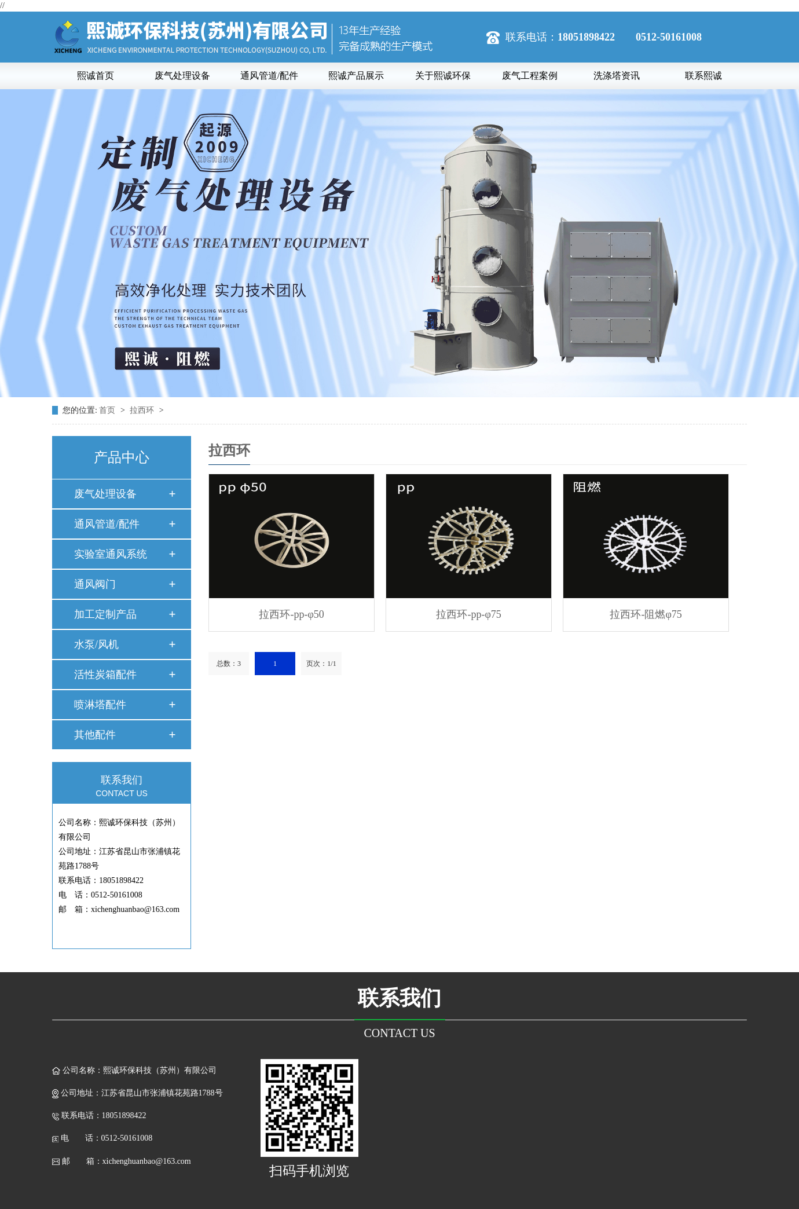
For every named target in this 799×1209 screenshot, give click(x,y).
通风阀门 (95, 584)
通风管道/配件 (269, 75)
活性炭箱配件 (105, 674)
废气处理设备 (182, 75)
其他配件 (95, 735)
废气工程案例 (530, 75)
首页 (108, 410)
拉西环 (143, 410)
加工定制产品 (105, 614)
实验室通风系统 (110, 554)
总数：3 (229, 664)
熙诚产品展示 (356, 75)
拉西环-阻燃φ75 (645, 614)
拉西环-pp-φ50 (291, 614)
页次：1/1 (321, 664)
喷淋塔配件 (100, 704)
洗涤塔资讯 (616, 75)
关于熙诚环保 (443, 75)
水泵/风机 (96, 644)
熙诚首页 (95, 75)
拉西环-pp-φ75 (468, 614)
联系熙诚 (703, 75)
